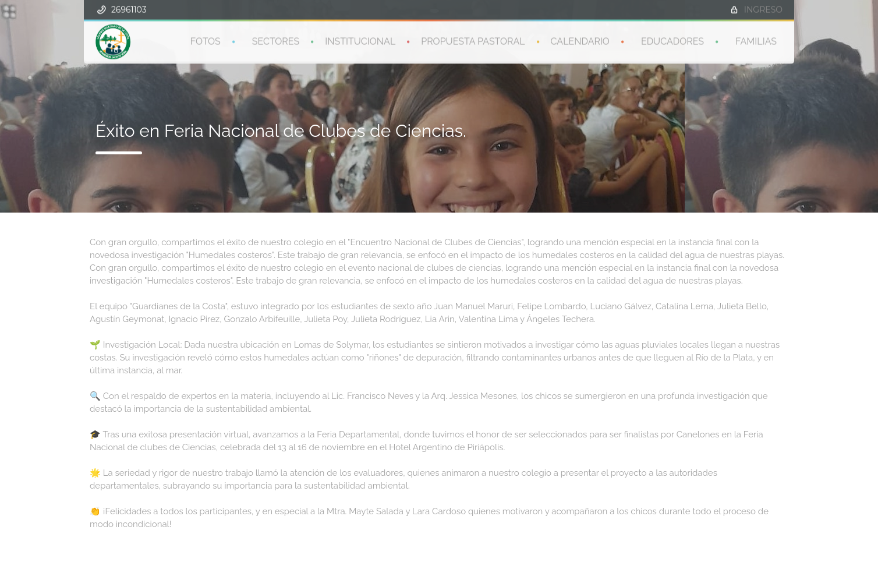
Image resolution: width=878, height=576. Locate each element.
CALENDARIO (580, 40)
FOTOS (205, 40)
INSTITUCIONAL (360, 40)
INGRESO (763, 8)
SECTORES (275, 40)
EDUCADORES (672, 40)
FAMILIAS (756, 40)
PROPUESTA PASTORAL (473, 40)
